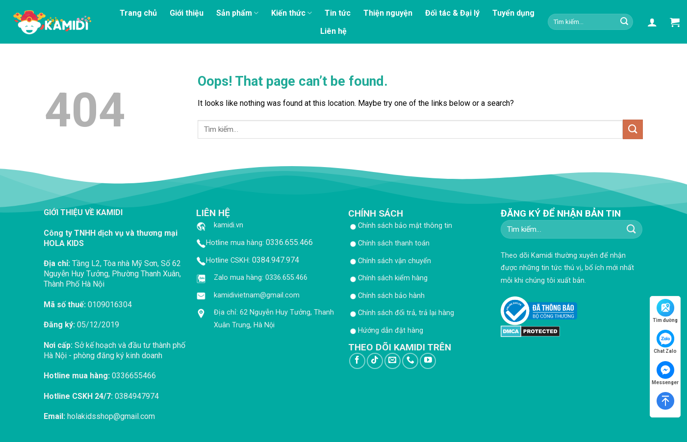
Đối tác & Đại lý (452, 13)
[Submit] (624, 22)
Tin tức (338, 13)
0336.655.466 (289, 242)
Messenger (665, 373)
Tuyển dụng (513, 13)
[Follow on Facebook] (357, 361)
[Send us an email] (392, 361)
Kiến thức (291, 13)
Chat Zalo (665, 342)
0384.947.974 (275, 260)
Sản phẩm (237, 13)
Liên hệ (333, 31)
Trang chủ (138, 13)
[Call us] (410, 361)
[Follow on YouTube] (428, 361)
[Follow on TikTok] (375, 361)
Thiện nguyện (387, 13)
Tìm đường (665, 311)
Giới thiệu (187, 13)
